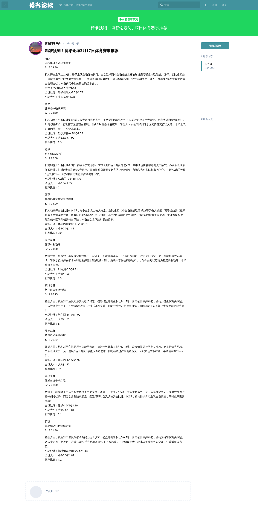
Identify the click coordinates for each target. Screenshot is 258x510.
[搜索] (179, 4)
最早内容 (207, 56)
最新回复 (207, 119)
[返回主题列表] (4, 4)
